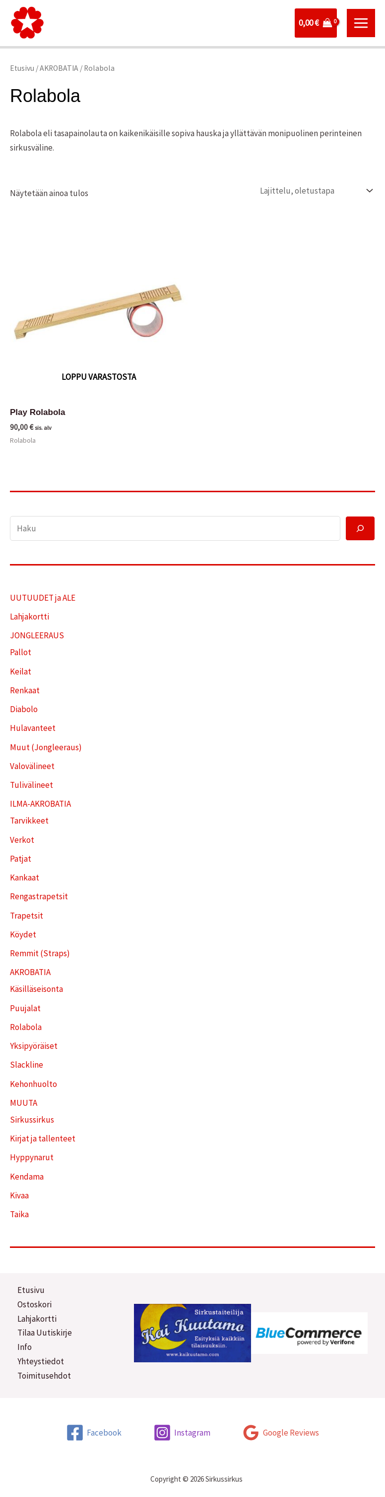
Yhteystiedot (40, 1361)
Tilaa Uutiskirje (44, 1332)
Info (24, 1347)
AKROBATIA (59, 68)
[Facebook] (94, 1432)
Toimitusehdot (44, 1375)
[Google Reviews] (280, 1432)
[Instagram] (182, 1432)
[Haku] (360, 528)
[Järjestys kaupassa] (314, 190)
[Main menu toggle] (361, 23)
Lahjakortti (37, 1318)
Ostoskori (34, 1304)
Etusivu (22, 68)
